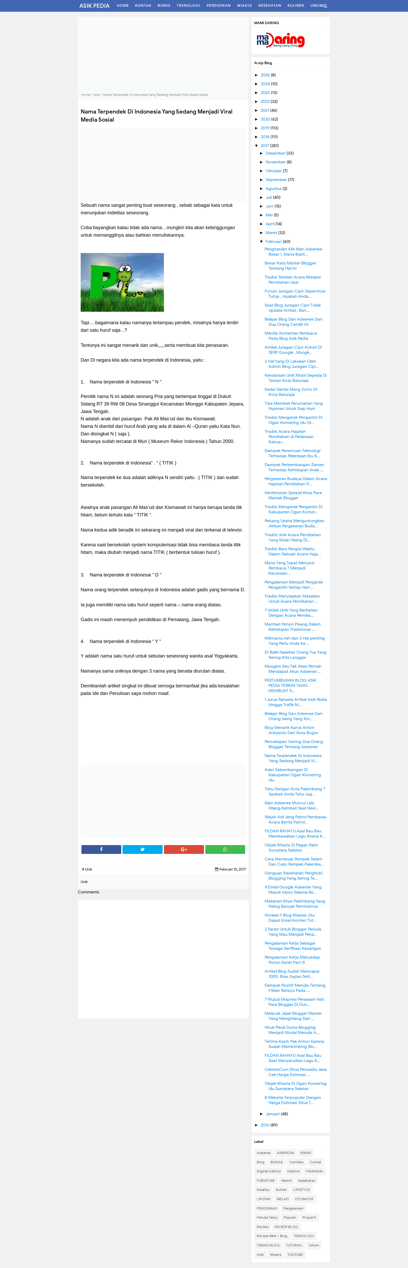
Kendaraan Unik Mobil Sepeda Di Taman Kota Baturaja (296, 378)
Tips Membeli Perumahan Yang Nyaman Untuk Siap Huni (294, 406)
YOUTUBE (295, 1254)
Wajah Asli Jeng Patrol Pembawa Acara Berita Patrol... (295, 819)
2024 (266, 84)
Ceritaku (296, 1162)
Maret (272, 232)
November (276, 162)
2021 (265, 110)
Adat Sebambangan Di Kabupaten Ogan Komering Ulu (293, 775)
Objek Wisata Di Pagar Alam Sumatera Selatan (291, 847)
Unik (260, 1254)
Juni (270, 206)
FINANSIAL (315, 1171)
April (271, 224)
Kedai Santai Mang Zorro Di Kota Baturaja (291, 392)
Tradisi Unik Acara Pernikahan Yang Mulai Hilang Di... (293, 537)
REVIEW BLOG (286, 1227)
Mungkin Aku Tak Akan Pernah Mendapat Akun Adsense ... (293, 669)
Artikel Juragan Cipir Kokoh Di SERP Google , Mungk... (293, 350)
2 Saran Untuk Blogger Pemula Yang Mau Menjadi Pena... (293, 932)
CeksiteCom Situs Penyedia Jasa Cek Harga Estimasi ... (296, 1072)
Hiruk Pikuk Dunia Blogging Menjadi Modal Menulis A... (292, 1030)
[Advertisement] (163, 53)
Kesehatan (306, 1180)
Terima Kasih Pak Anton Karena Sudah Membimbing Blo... (294, 1044)
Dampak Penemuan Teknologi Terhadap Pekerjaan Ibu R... (293, 453)
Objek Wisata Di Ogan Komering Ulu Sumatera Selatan (296, 1086)
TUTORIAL (294, 1245)
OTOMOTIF (304, 1199)
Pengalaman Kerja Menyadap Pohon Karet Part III (292, 960)
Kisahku (263, 1189)
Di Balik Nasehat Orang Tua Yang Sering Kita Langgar (296, 655)
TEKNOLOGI (304, 1236)
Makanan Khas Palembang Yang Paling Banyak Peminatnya (295, 904)
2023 (266, 92)
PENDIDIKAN (267, 1208)
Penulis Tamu (267, 1217)
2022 (266, 101)
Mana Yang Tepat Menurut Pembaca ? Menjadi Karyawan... (290, 568)
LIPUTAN (264, 1199)
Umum (314, 1245)
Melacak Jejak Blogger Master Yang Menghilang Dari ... (293, 1016)
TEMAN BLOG (268, 1245)
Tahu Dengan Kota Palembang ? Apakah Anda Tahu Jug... (295, 791)
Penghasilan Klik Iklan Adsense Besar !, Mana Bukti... (293, 252)
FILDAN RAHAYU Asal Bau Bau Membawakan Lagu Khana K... (295, 833)
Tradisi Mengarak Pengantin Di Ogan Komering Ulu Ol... (294, 420)
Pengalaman (293, 1208)
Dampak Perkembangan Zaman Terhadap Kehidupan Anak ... (294, 467)
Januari (273, 1114)
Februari (274, 241)
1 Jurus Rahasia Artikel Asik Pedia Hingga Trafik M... (296, 702)
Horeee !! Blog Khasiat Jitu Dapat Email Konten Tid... (290, 918)
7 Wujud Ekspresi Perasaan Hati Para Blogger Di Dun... (294, 1002)
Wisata (275, 1254)
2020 (266, 119)
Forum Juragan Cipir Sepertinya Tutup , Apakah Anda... (295, 294)
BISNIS (306, 1153)
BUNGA (277, 1162)
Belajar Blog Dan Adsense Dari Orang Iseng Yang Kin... (293, 716)
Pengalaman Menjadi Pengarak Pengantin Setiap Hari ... (294, 585)
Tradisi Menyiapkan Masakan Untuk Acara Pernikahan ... (292, 599)
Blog (260, 1162)
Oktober (274, 171)
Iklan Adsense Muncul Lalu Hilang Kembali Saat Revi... (291, 805)
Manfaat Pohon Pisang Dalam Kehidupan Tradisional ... (293, 627)
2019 (265, 128)
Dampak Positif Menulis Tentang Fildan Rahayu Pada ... (295, 988)
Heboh (286, 1180)
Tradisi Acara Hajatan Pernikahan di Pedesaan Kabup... (289, 436)
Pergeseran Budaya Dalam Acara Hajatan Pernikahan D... (296, 481)
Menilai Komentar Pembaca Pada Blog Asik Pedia (291, 336)
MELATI (283, 1199)
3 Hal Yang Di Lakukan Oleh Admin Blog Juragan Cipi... (292, 364)
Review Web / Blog (272, 1236)
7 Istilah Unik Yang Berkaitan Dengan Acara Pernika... (291, 613)
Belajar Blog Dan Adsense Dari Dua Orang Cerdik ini (293, 322)
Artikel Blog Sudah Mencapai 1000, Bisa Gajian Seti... (292, 974)
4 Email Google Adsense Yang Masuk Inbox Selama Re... (293, 890)
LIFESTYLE (301, 1189)
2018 (265, 137)
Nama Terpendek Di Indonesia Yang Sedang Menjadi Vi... (293, 758)
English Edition (269, 1171)
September (277, 179)
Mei (270, 215)
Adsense (264, 1153)
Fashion (293, 1171)
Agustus (274, 188)
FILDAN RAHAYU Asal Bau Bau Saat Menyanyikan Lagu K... (293, 1058)
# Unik (87, 869)
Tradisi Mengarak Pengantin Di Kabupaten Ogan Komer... (294, 509)
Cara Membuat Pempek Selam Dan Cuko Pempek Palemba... (294, 862)
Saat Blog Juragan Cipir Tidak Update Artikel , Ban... (293, 308)
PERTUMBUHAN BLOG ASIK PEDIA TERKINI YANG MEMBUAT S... (290, 685)
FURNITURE (266, 1180)
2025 (266, 75)
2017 (265, 145)
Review (263, 1227)
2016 (265, 1125)
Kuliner (281, 1189)
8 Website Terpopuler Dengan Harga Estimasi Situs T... (293, 1100)
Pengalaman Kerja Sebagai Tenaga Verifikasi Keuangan (293, 946)
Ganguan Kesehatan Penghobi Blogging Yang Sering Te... (294, 876)
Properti (309, 1217)
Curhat (315, 1162)
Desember (276, 153)
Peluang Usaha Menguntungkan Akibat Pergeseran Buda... (294, 523)
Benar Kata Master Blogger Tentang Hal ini (290, 266)
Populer (290, 1217)
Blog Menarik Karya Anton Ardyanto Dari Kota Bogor (291, 730)
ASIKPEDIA (286, 1153)
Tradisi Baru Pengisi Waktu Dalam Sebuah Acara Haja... (293, 551)
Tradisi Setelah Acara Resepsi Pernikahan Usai (293, 280)
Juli (269, 197)
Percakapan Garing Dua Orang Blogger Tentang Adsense (294, 744)
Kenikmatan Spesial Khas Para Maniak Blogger (293, 495)
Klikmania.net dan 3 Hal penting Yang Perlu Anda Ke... (295, 641)
